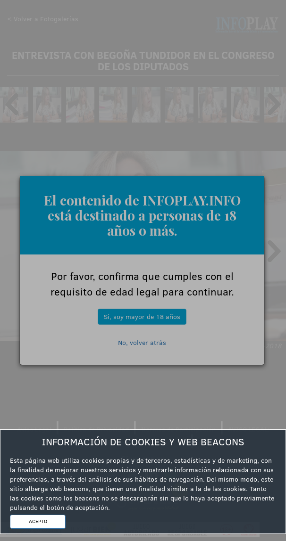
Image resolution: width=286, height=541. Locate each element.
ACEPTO (38, 521)
